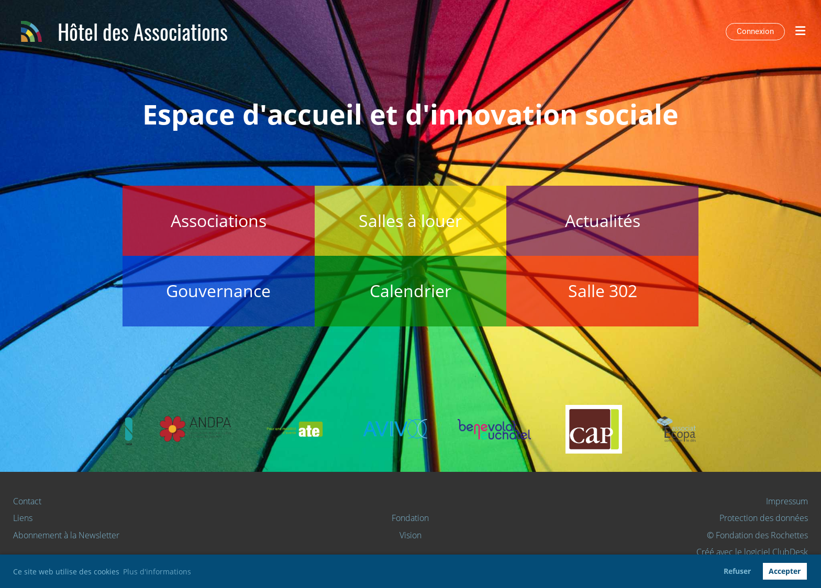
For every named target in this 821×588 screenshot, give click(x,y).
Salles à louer (410, 220)
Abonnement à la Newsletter (66, 535)
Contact (27, 501)
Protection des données (763, 518)
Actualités (602, 220)
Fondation (410, 518)
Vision (410, 535)
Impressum (787, 501)
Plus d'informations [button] (157, 571)
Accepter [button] (785, 571)
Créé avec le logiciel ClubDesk (752, 552)
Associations (219, 220)
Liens (22, 518)
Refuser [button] (737, 571)
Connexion (755, 31)
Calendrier (410, 290)
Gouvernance (218, 290)
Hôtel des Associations (143, 31)
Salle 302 (602, 290)
